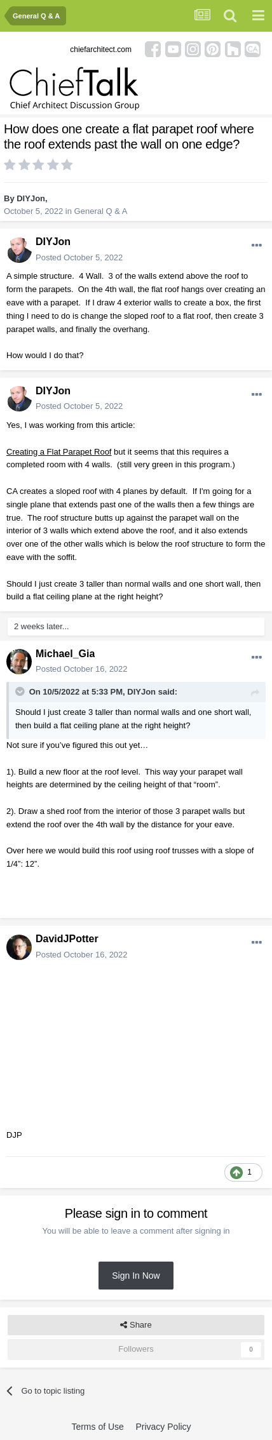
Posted (79, 257)
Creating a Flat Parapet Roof (58, 452)
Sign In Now (136, 1275)
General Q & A (101, 211)
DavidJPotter (67, 938)
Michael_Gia (65, 653)
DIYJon (31, 198)
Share (135, 1325)
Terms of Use (97, 1427)
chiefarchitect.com (101, 49)
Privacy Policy (163, 1427)
